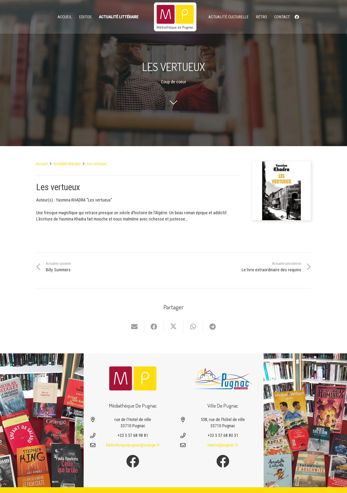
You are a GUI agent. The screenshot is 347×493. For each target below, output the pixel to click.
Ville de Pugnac (222, 405)
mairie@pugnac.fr (222, 445)
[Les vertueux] (281, 164)
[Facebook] (297, 17)
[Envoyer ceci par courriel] (134, 326)
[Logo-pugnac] (223, 378)
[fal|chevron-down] (173, 102)
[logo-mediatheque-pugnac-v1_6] (175, 16)
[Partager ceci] (154, 326)
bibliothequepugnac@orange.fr (133, 445)
